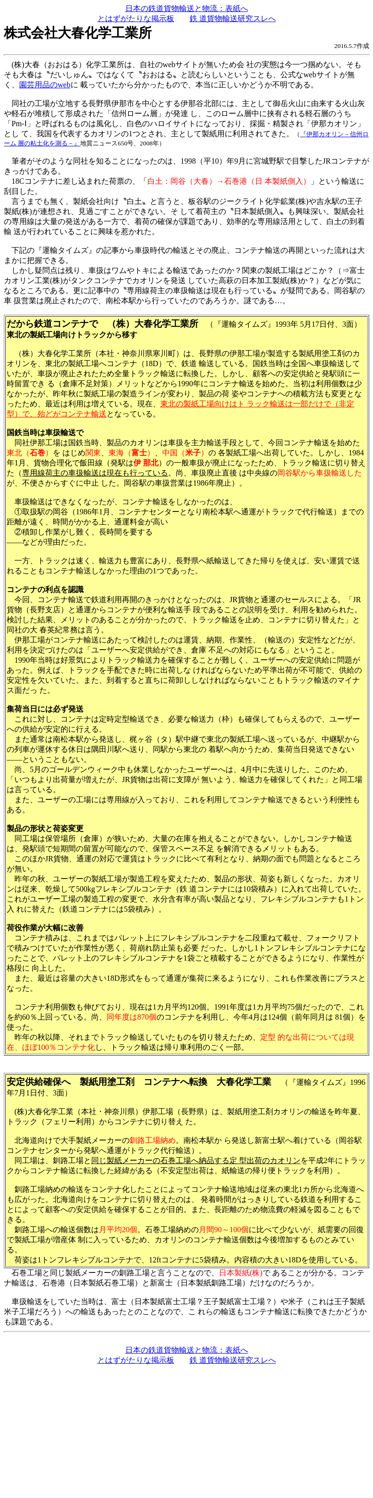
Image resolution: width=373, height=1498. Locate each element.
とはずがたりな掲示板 (135, 18)
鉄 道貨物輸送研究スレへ (233, 18)
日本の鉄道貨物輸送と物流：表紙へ (186, 8)
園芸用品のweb (45, 85)
